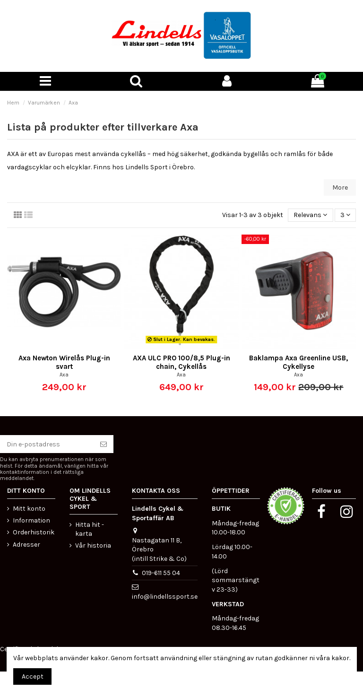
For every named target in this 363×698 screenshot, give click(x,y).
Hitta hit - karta (89, 529)
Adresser (26, 545)
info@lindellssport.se (165, 597)
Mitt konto (29, 509)
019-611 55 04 (161, 573)
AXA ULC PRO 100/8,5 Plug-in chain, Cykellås (181, 362)
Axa (64, 375)
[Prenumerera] (103, 444)
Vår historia (93, 545)
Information (31, 520)
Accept (32, 676)
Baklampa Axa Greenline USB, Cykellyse (298, 362)
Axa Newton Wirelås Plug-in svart (64, 362)
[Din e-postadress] (47, 444)
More (340, 187)
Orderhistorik (33, 532)
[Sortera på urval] (310, 215)
